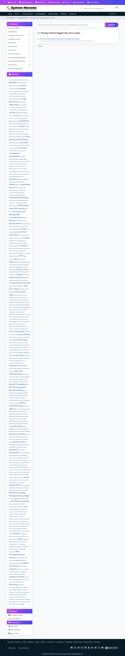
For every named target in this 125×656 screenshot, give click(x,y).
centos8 (17, 129)
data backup (16, 174)
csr (14, 171)
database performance (15, 182)
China (17, 134)
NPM (21, 411)
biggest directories (14, 121)
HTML (10, 286)
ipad (29, 307)
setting (23, 482)
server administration (14, 480)
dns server (17, 211)
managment (12, 363)
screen (15, 472)
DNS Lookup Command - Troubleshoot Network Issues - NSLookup (18, 203)
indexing (11, 297)
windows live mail (16, 576)
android (19, 96)
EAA (26, 226)
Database (13, 179)
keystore (19, 319)
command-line (13, 148)
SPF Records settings (20, 501)
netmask (11, 395)
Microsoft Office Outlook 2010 (17, 368)
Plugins (25, 447)
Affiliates (64, 14)
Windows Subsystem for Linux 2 (21, 579)
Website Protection (23, 566)
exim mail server (19, 243)
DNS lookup (23, 197)
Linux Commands (16, 331)
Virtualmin (11, 546)
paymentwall (16, 437)
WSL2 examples (16, 604)
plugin (10, 447)
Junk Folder (18, 314)
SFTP (18, 485)
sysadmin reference (14, 516)
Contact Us (72, 14)
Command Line (13, 145)
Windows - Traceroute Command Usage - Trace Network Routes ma (18, 571)
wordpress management (22, 592)
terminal (15, 524)
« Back (40, 46)
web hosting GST (20, 558)
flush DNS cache (21, 251)
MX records (17, 387)
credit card (17, 168)
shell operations (19, 488)
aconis (18, 85)
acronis (23, 85)
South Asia (11, 498)
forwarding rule (13, 253)
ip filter (25, 307)
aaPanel (12, 82)
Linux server (22, 342)
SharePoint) (12, 488)
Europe (26, 238)
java (23, 312)
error (19, 238)
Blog (37, 642)
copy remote (20, 164)
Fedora (24, 245)
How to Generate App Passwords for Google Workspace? (77, 40)
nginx (11, 408)
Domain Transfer (13, 226)
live (27, 347)
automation (19, 110)
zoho (22, 604)
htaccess (15, 283)
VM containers (18, 546)
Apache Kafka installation (15, 99)
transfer (16, 533)
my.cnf (25, 390)
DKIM (11, 197)
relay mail (25, 458)
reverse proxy (12, 467)
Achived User (12, 85)
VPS (10, 549)
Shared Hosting (54, 2)
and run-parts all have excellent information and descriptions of (19, 94)
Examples (20, 240)
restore (25, 465)
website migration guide (15, 563)
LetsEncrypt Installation (15, 326)
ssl (25, 506)
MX (10, 387)
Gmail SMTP (17, 262)
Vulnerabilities (15, 549)
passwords (17, 431)
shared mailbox (25, 485)
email (23, 229)
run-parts (14, 470)
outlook (11, 429)
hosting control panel (14, 280)
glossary (23, 259)
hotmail (22, 280)
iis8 (13, 289)
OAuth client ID (13, 416)
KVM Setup (21, 321)
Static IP (17, 514)
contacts (22, 161)
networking (26, 406)
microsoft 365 (22, 366)
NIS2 (10, 411)
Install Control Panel (17, 300)
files (10, 251)
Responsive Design (18, 465)
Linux (23, 326)
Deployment (23, 187)
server (26, 477)
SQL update (14, 504)
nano (23, 393)
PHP (26, 442)
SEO (22, 477)
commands (22, 148)
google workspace (22, 269)
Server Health (24, 480)
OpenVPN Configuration (15, 423)
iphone (10, 309)
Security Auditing (24, 474)
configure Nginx (22, 159)
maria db (20, 363)
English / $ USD (111, 648)
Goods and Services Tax (19, 264)
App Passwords (22, 102)
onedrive (14, 419)
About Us (18, 642)
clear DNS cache (13, 136)
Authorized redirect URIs (15, 107)
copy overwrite (13, 164)
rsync (10, 470)
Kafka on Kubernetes (14, 317)
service (19, 482)
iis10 (26, 286)
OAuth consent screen (23, 416)
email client (17, 232)
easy (10, 229)
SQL (10, 504)
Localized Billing (13, 350)
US (18, 542)
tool (14, 528)
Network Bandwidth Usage (21, 395)
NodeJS (14, 411)
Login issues (25, 350)
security (16, 474)
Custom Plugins (22, 171)
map (17, 363)
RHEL (17, 467)
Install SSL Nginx (20, 305)
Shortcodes (22, 490)
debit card (18, 184)
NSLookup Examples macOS (16, 414)
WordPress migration (14, 594)
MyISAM (11, 393)
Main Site (12, 2)
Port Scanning (21, 450)
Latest (14, 324)
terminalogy (20, 524)
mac (21, 352)
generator (11, 259)
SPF (10, 501)
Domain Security (25, 223)
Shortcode (16, 490)
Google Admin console (21, 267)
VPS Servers (40, 2)
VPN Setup (25, 546)
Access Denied (20, 82)
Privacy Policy (88, 642)
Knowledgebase (40, 14)
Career (43, 642)
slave (26, 490)
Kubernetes (25, 319)
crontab (24, 168)
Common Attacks (13, 150)
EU (22, 238)
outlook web (17, 429)
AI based (22, 88)
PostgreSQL (14, 452)
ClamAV (22, 134)
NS (26, 411)
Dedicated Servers (25, 2)
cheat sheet (22, 129)
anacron (11, 91)
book (10, 123)
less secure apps (21, 324)
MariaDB (13, 365)
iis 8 (23, 286)
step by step (22, 514)
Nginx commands (18, 409)
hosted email (14, 277)
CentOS (21, 126)
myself (15, 393)
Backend (25, 110)
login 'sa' (20, 350)
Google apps (12, 269)
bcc (16, 115)
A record (26, 80)
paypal (22, 437)
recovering (15, 458)
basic (13, 115)
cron (21, 168)
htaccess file (25, 283)
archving (21, 105)
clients (23, 136)
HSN (10, 283)
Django (23, 195)
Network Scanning (14, 403)
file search (20, 248)
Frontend (16, 256)
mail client (19, 355)
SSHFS (20, 504)
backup (12, 112)
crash (16, 166)
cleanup (26, 134)
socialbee (25, 495)
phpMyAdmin (12, 444)
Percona (21, 439)
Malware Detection (19, 358)
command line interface (23, 145)
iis (20, 286)
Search (111, 25)
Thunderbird (23, 526)
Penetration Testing (14, 439)
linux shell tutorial (25, 345)
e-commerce (21, 226)
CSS (17, 171)
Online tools (20, 419)
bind (21, 121)
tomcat (11, 528)
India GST (16, 297)
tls (27, 526)
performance (18, 441)
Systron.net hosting (20, 521)
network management (24, 400)
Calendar (15, 126)
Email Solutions (78, 2)
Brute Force (25, 123)
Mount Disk (25, 379)
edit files (14, 229)
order (25, 426)
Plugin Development (17, 447)
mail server (27, 355)
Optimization (17, 426)
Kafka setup (23, 317)
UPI (16, 542)
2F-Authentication (16, 80)
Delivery (17, 187)
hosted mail (24, 278)
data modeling (13, 176)
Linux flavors (24, 334)
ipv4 (14, 312)
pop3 (15, 449)
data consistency (24, 174)
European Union (13, 240)
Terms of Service (24, 648)
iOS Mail (17, 307)
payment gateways (25, 431)
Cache (10, 126)
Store (17, 14)
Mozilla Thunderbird (17, 384)
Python (22, 453)
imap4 (17, 292)
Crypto (11, 171)
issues (17, 312)
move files (25, 381)
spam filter (22, 498)
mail (13, 355)
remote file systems (14, 460)
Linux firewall (15, 334)
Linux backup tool (23, 329)
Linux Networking (19, 339)
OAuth (25, 414)
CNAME (11, 142)
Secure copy (20, 472)
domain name (15, 223)
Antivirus (23, 96)
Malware (11, 358)
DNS (16, 197)
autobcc (24, 107)
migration (13, 379)
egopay (18, 229)
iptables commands (18, 309)
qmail (25, 453)
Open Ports (18, 421)
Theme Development (14, 526)
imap (16, 289)
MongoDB (19, 379)
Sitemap (97, 642)
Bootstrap (19, 123)
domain (12, 220)
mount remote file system (15, 381)
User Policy (60, 642)
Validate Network (13, 544)
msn (28, 384)
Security (66, 2)
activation (11, 88)
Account (112, 14)
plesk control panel (24, 444)
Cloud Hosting (22, 139)
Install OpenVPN (20, 302)
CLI (19, 136)
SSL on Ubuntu (24, 512)
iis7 (10, 289)
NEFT (26, 393)
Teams (10, 524)
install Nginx (12, 302)
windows (12, 569)
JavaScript (12, 314)
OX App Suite (24, 429)
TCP (27, 521)
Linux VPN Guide (22, 347)
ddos (22, 182)
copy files (26, 161)
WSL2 (10, 604)
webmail (19, 560)
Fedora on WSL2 (13, 248)
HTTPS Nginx (15, 286)
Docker (25, 217)
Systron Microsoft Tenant (22, 519)
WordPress (13, 584)
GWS (16, 274)
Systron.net (12, 521)
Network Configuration (15, 398)
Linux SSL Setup (13, 347)
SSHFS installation (19, 507)
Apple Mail (13, 104)
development (12, 190)
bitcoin (26, 121)
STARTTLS (11, 514)
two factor (20, 536)
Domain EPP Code (20, 220)
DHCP (21, 190)
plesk (17, 444)
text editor (27, 524)
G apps (25, 256)
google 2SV (12, 267)
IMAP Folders (22, 289)
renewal (21, 460)
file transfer (27, 248)
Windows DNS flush (20, 574)
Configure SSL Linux (14, 161)
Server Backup (93, 2)
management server (19, 360)
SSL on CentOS (16, 512)
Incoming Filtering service (20, 295)
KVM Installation (13, 321)
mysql (19, 393)
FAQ (20, 246)
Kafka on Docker (25, 314)
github (19, 259)
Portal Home (11, 18)
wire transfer (12, 582)
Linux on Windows (13, 342)
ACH (25, 82)
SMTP (11, 492)
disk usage (18, 195)
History (28, 274)
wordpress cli (18, 587)
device (18, 190)
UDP (13, 542)
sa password (20, 470)
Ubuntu (20, 539)
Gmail (11, 262)
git (16, 259)
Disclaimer (69, 642)
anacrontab (17, 91)
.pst (10, 80)
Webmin (24, 560)
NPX (24, 411)
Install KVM (26, 300)
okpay (10, 419)
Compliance (14, 153)
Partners (30, 642)
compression (14, 156)
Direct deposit (18, 192)
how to (26, 280)
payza (25, 437)
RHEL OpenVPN (24, 467)
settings (12, 485)
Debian (12, 184)
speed (26, 498)
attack (25, 105)
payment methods (17, 434)
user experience (23, 542)
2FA (22, 80)
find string (14, 251)
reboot (10, 458)
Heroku (24, 274)
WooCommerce (20, 582)
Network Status (53, 14)
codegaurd (16, 142)
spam (17, 498)
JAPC (20, 312)
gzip (20, 274)
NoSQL (18, 411)
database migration (23, 179)
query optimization (22, 455)
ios (13, 307)
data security (20, 176)
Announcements (27, 14)
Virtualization (21, 544)
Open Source (24, 421)
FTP (21, 256)
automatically (12, 110)
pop (10, 449)
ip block (21, 307)
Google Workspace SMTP (15, 272)
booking (14, 123)
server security (13, 482)
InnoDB (21, 297)
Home (10, 14)
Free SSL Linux (21, 253)
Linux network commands (15, 337)
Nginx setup (26, 409)
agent (16, 88)
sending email (17, 477)
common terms (22, 150)
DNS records (18, 208)
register (21, 458)
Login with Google (13, 352)
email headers (23, 235)
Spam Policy (78, 642)
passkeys (11, 431)
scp (12, 472)
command (24, 142)
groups (24, 272)
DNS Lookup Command (15, 200)
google (27, 264)
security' (11, 477)
